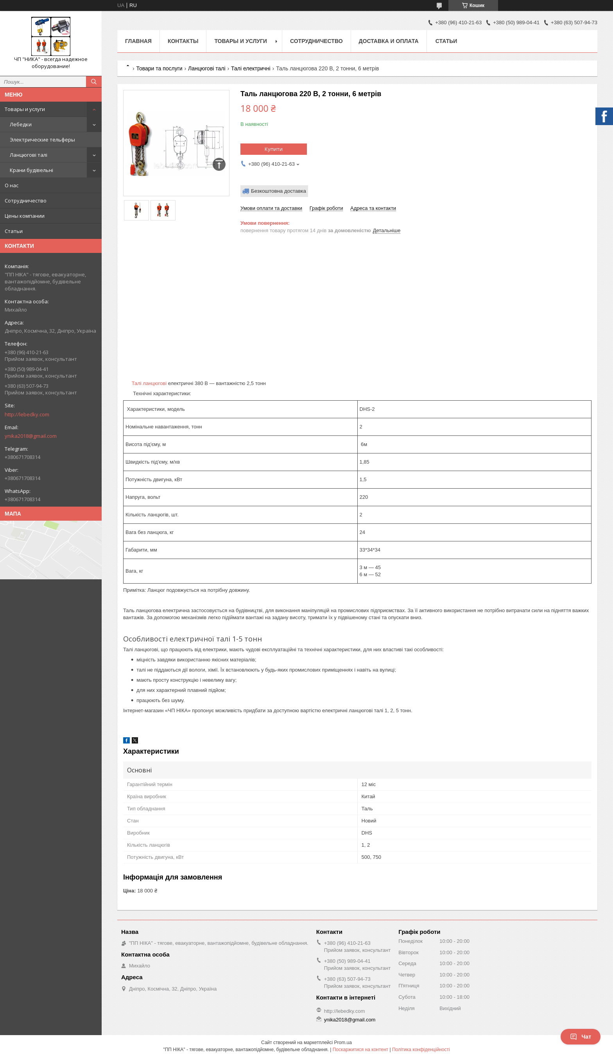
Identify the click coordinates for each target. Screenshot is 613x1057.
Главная (138, 41)
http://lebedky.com (27, 414)
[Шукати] (94, 82)
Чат (580, 1036)
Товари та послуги (159, 68)
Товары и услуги (25, 109)
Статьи (14, 231)
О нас (11, 185)
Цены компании (25, 215)
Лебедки (21, 124)
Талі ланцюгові (149, 383)
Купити (274, 148)
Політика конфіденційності (421, 1049)
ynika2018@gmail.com (31, 435)
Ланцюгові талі (28, 154)
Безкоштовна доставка (278, 191)
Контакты (183, 41)
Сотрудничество (26, 200)
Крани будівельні (31, 170)
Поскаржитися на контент (360, 1049)
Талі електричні (251, 68)
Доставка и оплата (389, 41)
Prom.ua (343, 1042)
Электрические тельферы (42, 139)
